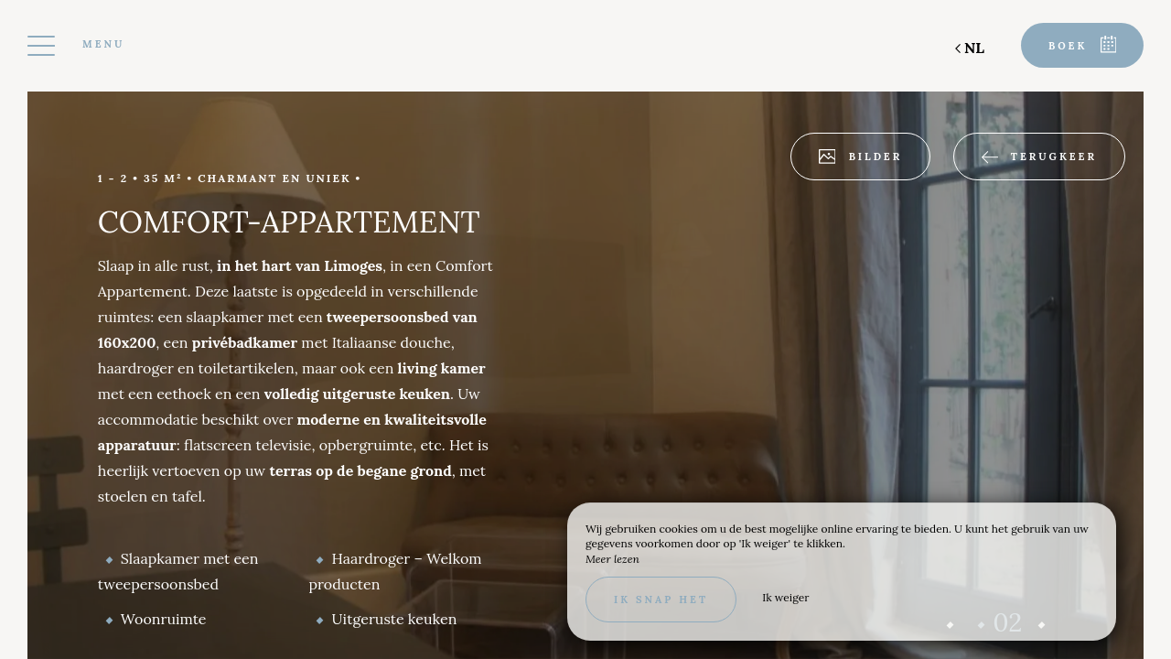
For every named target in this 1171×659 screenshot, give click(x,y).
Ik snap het (661, 599)
